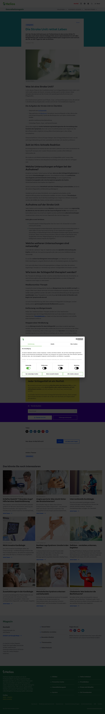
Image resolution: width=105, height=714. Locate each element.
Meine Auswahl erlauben (52, 374)
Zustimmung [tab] (31, 344)
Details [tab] (52, 344)
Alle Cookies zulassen (73, 374)
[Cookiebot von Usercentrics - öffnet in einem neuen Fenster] (77, 339)
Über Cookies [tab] (73, 344)
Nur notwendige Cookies (32, 374)
